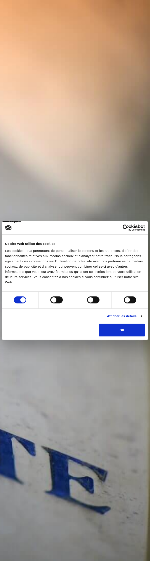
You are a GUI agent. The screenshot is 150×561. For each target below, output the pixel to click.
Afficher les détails (121, 316)
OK (121, 330)
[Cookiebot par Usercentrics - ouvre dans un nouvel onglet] (126, 228)
